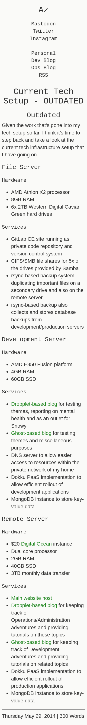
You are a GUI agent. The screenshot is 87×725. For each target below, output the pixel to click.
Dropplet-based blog (34, 404)
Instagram (43, 39)
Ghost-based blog (31, 433)
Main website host (31, 598)
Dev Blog (43, 61)
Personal (43, 53)
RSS (43, 75)
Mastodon (43, 24)
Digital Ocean (36, 544)
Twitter (43, 31)
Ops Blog (43, 68)
